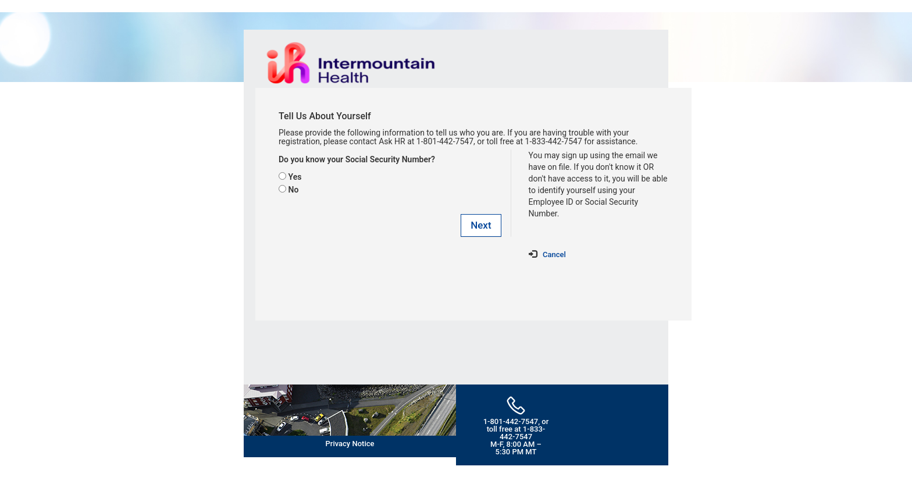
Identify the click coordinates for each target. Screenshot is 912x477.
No (293, 189)
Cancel (554, 254)
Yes (294, 176)
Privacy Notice (350, 443)
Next (481, 225)
